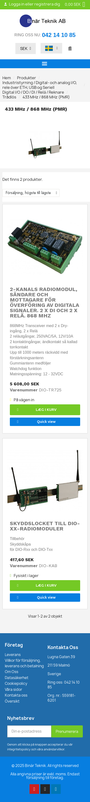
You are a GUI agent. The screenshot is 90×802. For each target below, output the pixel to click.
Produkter (26, 77)
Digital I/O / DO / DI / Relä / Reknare (33, 92)
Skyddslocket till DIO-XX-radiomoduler (45, 526)
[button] (70, 48)
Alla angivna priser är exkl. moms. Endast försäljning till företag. (45, 776)
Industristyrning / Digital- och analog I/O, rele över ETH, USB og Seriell (39, 85)
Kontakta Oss (63, 647)
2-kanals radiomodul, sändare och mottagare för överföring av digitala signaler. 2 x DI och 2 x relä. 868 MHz (44, 302)
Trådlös (9, 97)
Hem (6, 77)
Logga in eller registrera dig (32, 4)
